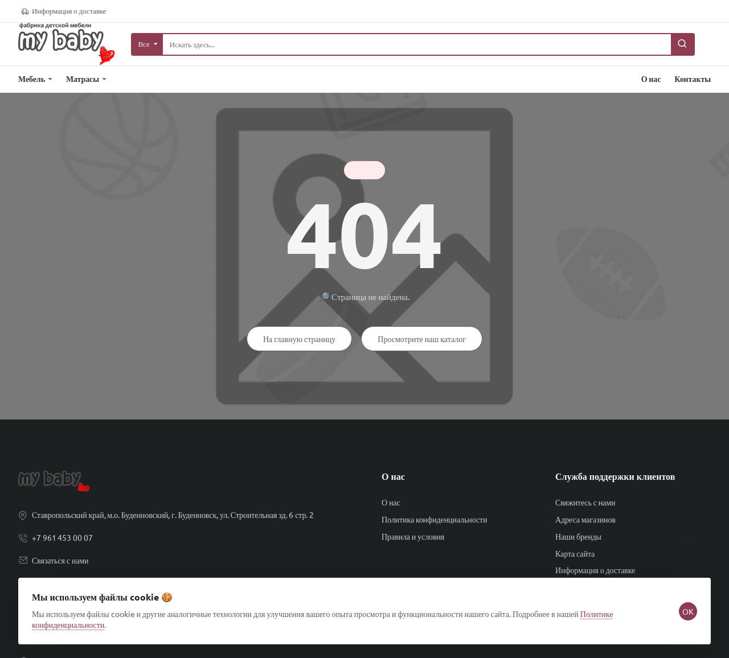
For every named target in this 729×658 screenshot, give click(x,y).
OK (683, 602)
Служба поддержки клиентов (615, 476)
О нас (393, 476)
